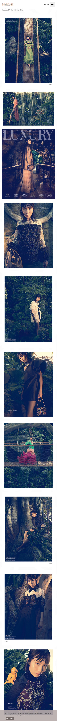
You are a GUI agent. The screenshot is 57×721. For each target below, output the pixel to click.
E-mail (48, 4)
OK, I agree (9, 718)
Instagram (45, 4)
